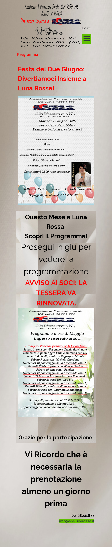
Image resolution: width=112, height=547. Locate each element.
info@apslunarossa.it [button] (76, 521)
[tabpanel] (56, 135)
